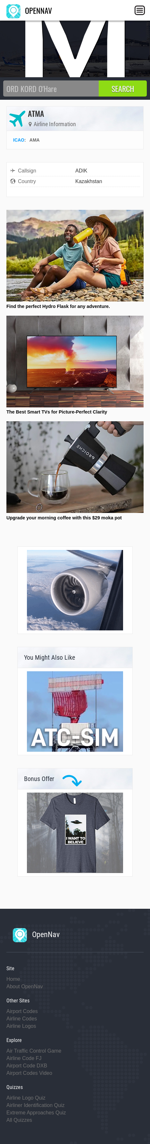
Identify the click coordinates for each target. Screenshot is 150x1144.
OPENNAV (29, 10)
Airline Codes (21, 1018)
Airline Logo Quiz (26, 1098)
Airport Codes (22, 1011)
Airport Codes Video (29, 1073)
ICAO (18, 140)
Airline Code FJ (23, 1058)
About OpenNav (24, 986)
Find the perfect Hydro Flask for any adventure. (58, 306)
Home (13, 979)
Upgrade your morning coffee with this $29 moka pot (64, 517)
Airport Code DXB (26, 1065)
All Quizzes (19, 1120)
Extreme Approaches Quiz (36, 1112)
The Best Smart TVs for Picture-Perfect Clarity (56, 411)
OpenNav (36, 934)
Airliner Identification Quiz (35, 1105)
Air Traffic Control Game (33, 1051)
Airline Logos (21, 1026)
